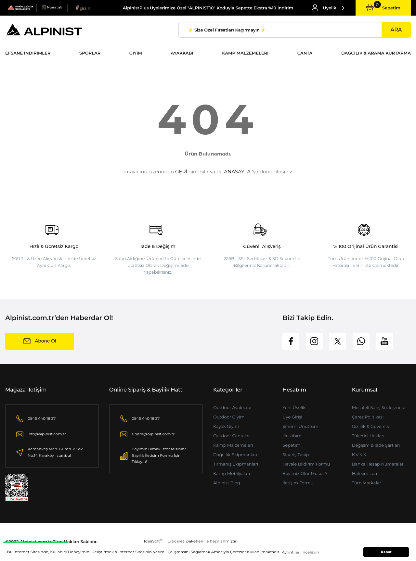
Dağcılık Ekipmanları (235, 454)
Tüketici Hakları (368, 435)
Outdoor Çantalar (231, 435)
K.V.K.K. (359, 454)
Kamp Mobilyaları (231, 473)
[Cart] (383, 8)
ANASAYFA (237, 171)
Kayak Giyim (226, 426)
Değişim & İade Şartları (376, 445)
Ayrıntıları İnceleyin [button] (300, 552)
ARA (396, 30)
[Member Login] (328, 8)
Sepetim (291, 445)
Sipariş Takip (295, 454)
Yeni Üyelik (294, 407)
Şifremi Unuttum (300, 426)
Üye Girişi (292, 416)
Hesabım (292, 435)
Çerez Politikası (368, 416)
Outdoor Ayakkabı (232, 407)
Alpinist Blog (226, 482)
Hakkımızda (364, 473)
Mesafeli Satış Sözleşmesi (378, 407)
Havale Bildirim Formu (306, 464)
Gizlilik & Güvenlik (370, 426)
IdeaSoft (153, 541)
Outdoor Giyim (228, 416)
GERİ (181, 171)
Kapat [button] (386, 552)
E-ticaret (176, 541)
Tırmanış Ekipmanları (235, 464)
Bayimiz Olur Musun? (305, 473)
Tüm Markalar (366, 482)
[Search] (294, 30)
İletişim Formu (297, 482)
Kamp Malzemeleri (233, 445)
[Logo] (20, 7)
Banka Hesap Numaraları (378, 464)
